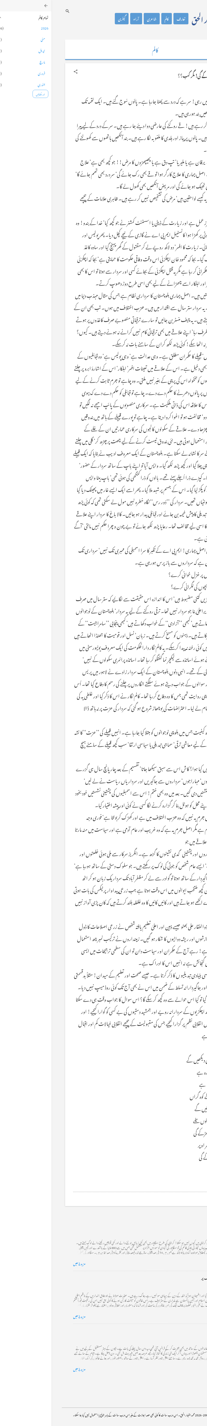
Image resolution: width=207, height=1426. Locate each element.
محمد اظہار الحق (158, 19)
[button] (24, 71)
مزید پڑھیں (28, 1263)
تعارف (129, 19)
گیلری (70, 19)
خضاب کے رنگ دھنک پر (167, 1277)
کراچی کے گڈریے (171, 1224)
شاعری (100, 19)
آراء (84, 19)
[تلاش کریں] (16, 11)
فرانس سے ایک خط (171, 1330)
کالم (115, 19)
